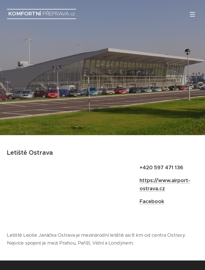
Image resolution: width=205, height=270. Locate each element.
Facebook (152, 201)
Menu (192, 14)
